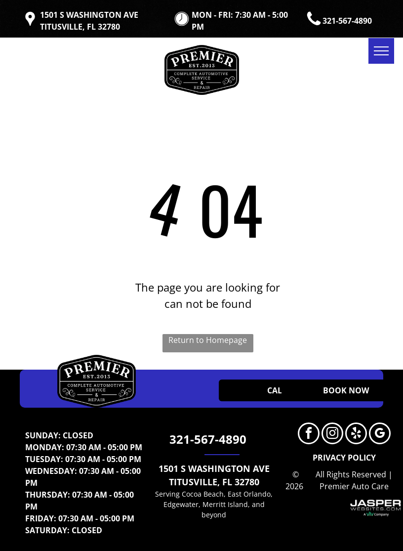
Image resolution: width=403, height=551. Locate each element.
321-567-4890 (347, 20)
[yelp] (356, 435)
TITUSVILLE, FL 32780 (214, 482)
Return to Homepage (207, 340)
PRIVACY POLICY (344, 457)
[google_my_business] (380, 435)
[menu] (381, 51)
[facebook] (309, 435)
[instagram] (332, 435)
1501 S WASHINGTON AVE (214, 468)
